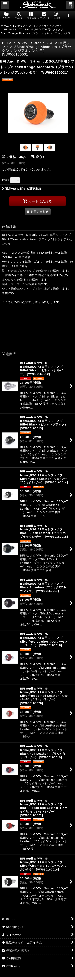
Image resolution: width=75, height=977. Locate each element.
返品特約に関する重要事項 (21, 188)
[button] (5, 5)
